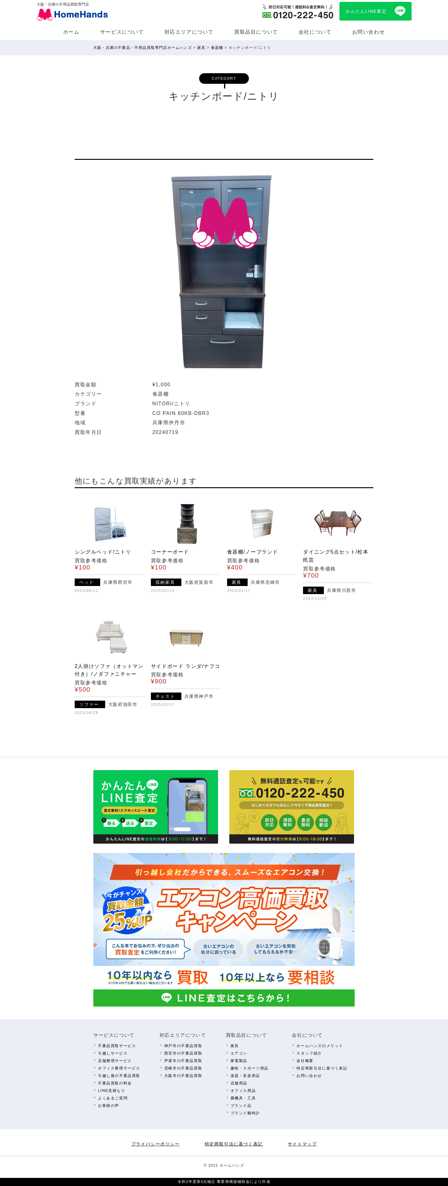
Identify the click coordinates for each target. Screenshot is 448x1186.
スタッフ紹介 (309, 1053)
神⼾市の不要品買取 (183, 1046)
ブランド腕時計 (245, 1113)
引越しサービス (113, 1053)
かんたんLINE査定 (366, 11)
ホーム (71, 32)
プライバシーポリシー (155, 1144)
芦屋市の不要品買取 (183, 1061)
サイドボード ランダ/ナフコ (185, 666)
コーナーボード (170, 552)
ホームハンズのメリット (319, 1046)
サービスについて (122, 32)
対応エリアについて (189, 32)
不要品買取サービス (117, 1046)
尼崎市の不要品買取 (183, 1068)
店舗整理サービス (115, 1061)
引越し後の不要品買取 (119, 1076)
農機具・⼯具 (243, 1098)
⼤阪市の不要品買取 (183, 1076)
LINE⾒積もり (111, 1090)
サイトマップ (302, 1144)
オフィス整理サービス (119, 1068)
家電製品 (239, 1061)
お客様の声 (108, 1105)
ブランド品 (241, 1105)
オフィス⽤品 (243, 1090)
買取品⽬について (256, 32)
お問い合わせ (368, 32)
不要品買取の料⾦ (115, 1083)
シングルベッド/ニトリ (103, 552)
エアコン (239, 1053)
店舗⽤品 (239, 1083)
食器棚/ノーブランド (252, 552)
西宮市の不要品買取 (183, 1053)
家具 (235, 1046)
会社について (315, 32)
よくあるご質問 (113, 1098)
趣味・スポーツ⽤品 (249, 1068)
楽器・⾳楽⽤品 (245, 1076)
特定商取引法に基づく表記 (321, 1068)
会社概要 (304, 1061)
